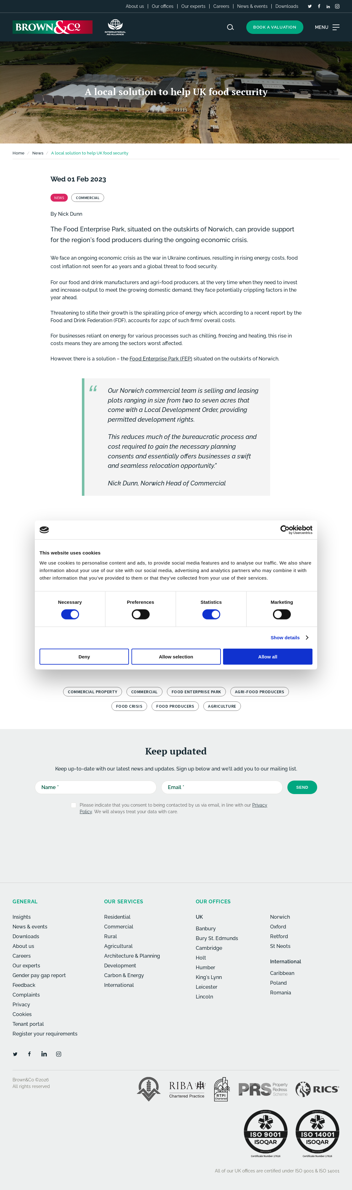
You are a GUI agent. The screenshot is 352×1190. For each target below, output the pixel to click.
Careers (221, 6)
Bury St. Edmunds (217, 938)
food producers (175, 706)
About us (135, 6)
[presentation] (162, 835)
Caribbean (282, 973)
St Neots (280, 946)
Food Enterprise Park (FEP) (161, 359)
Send (302, 787)
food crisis (129, 706)
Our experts (193, 6)
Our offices (162, 6)
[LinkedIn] (328, 6)
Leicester (206, 987)
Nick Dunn (70, 214)
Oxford (278, 927)
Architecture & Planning (132, 956)
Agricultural (118, 946)
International (119, 985)
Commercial (144, 692)
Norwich (280, 917)
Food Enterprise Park (196, 692)
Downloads (286, 6)
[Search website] (230, 27)
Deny (84, 656)
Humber (205, 968)
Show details (285, 637)
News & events (252, 6)
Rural (110, 936)
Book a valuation (274, 27)
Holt (201, 958)
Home (18, 153)
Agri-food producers (260, 692)
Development (120, 966)
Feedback (24, 985)
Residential (117, 917)
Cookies (22, 1014)
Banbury (206, 929)
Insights (22, 917)
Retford (279, 936)
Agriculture (222, 706)
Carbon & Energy (124, 975)
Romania (280, 993)
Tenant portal (28, 1024)
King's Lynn (209, 977)
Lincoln (204, 997)
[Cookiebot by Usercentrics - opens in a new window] (285, 530)
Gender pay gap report (39, 975)
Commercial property (92, 692)
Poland (278, 983)
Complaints (26, 995)
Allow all (267, 656)
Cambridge (209, 948)
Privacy (21, 1005)
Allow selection (176, 656)
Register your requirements (45, 1034)
